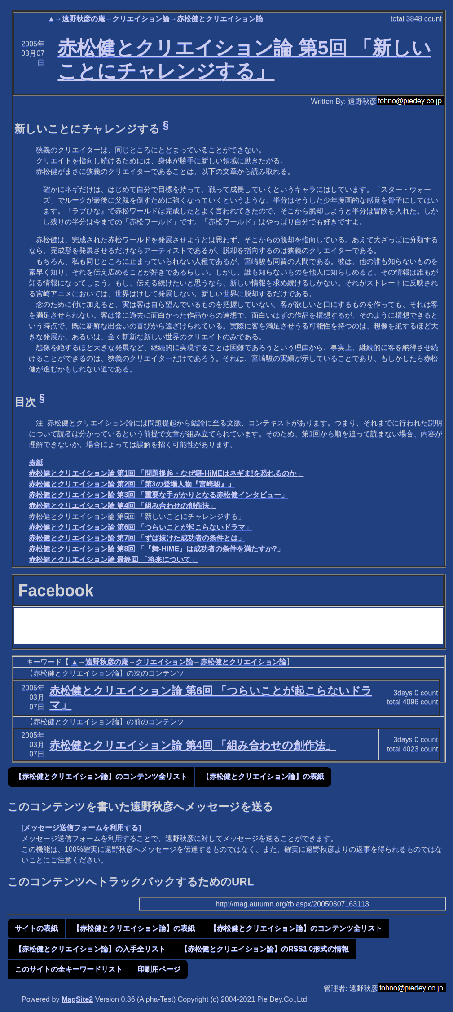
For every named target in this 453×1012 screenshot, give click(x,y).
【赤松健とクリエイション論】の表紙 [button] (263, 776)
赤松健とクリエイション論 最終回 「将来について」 (113, 559)
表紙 (36, 462)
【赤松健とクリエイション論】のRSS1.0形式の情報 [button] (264, 949)
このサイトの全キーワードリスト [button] (69, 969)
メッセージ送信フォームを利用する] (82, 827)
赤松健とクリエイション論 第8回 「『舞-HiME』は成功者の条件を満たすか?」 (156, 548)
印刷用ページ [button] (158, 969)
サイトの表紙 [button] (36, 928)
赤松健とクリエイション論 (220, 18)
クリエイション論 (141, 18)
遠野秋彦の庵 (83, 18)
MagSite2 (77, 999)
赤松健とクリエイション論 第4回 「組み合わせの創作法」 (122, 505)
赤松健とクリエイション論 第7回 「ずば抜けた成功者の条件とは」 (137, 538)
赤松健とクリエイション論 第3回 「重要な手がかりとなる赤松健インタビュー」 (158, 495)
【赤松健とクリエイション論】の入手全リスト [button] (90, 949)
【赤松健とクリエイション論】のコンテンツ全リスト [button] (101, 776)
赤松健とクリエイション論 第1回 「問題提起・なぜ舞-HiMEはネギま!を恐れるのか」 (166, 473)
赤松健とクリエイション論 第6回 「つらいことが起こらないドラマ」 (140, 527)
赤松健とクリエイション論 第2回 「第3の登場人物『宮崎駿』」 (132, 484)
